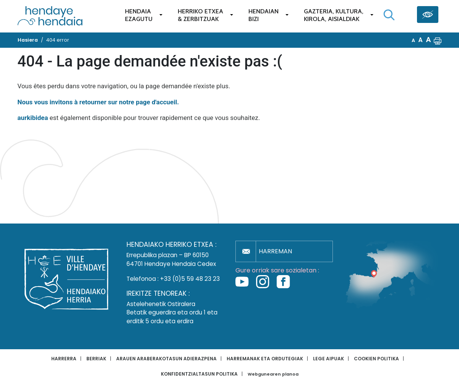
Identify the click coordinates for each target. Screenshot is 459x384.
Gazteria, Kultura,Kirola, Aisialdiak (333, 15)
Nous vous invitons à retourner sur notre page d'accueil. (98, 102)
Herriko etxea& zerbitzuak (200, 15)
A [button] (413, 40)
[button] (437, 40)
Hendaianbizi (263, 15)
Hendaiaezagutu (138, 15)
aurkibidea (33, 118)
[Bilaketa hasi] (389, 14)
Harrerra (63, 358)
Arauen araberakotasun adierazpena (166, 358)
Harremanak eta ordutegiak (265, 358)
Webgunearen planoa (273, 374)
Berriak (96, 358)
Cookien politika (376, 358)
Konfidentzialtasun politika (199, 374)
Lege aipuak (328, 358)
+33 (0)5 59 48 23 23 (190, 279)
